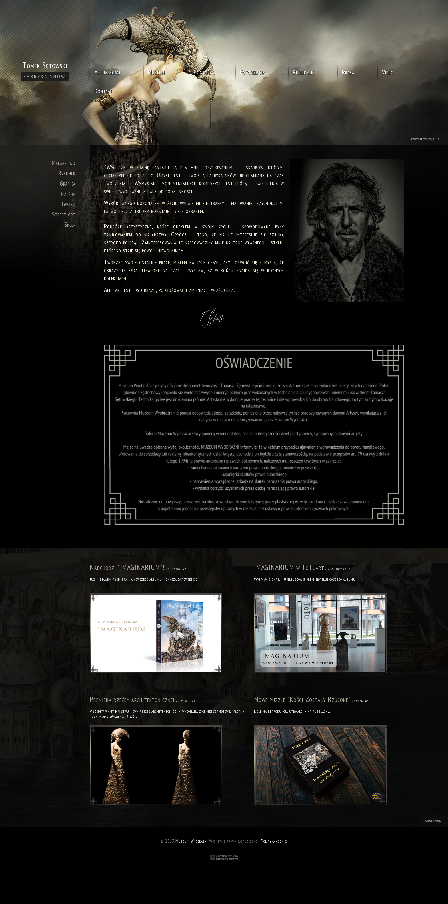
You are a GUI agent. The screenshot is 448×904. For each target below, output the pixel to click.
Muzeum (156, 72)
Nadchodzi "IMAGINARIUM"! (127, 567)
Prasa (348, 72)
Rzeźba (68, 194)
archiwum (433, 820)
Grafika (67, 183)
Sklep (69, 224)
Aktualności (107, 72)
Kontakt (104, 91)
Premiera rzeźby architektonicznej (132, 699)
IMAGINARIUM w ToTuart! (290, 567)
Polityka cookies (274, 841)
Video (388, 72)
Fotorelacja (252, 72)
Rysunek (66, 173)
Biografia (202, 72)
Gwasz (68, 204)
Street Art (63, 214)
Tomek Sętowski (45, 70)
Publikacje (303, 72)
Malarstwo (63, 163)
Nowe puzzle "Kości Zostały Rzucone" (302, 699)
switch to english (426, 139)
